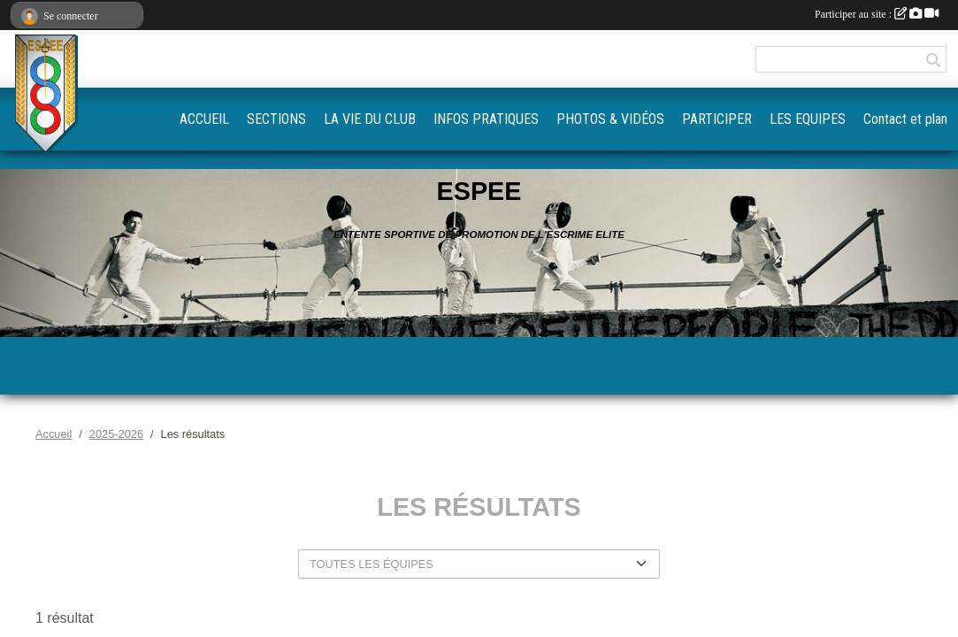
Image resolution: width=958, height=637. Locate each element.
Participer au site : (877, 14)
